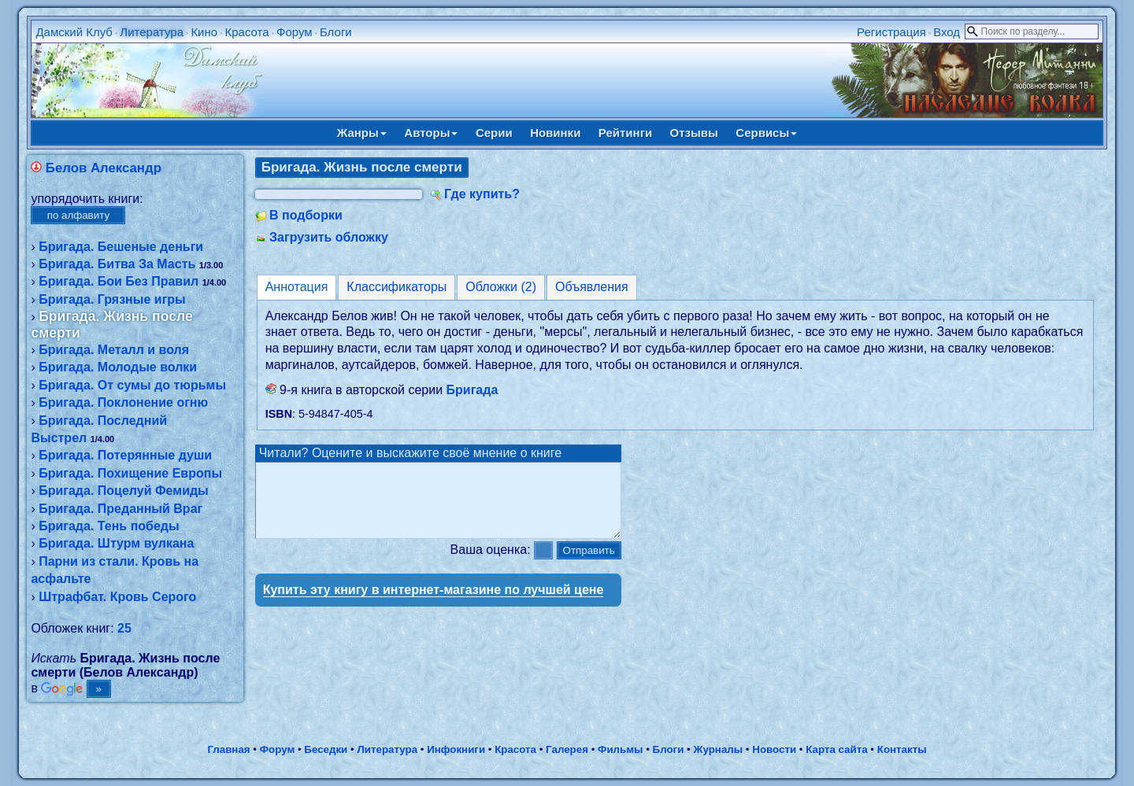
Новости (774, 749)
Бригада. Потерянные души (125, 455)
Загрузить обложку (328, 237)
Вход (946, 32)
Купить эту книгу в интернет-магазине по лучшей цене (433, 604)
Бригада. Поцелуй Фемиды (124, 490)
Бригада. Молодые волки (118, 367)
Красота (246, 32)
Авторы (431, 132)
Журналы (718, 749)
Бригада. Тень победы (109, 526)
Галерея (567, 749)
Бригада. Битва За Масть (117, 264)
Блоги (336, 32)
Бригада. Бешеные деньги (121, 246)
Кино (204, 32)
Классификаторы (396, 286)
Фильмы (620, 749)
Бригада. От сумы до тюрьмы (132, 385)
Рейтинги (625, 132)
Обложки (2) (500, 286)
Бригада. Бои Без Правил (118, 281)
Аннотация (296, 286)
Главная (228, 749)
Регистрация (891, 32)
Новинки (555, 132)
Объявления (591, 286)
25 (124, 628)
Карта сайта (836, 749)
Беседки (325, 749)
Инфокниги (456, 749)
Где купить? (482, 194)
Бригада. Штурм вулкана (116, 543)
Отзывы (694, 132)
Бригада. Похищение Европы (130, 473)
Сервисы (766, 132)
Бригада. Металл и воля (114, 349)
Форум (294, 32)
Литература (151, 32)
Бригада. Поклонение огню (123, 402)
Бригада (472, 390)
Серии (494, 132)
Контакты (902, 749)
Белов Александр (103, 168)
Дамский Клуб (74, 32)
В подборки (306, 215)
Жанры (362, 132)
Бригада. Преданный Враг (120, 508)
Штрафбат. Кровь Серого (117, 596)
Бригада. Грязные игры (112, 299)
